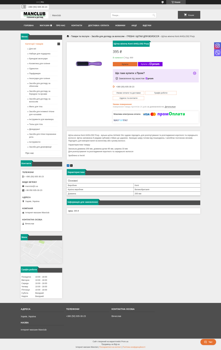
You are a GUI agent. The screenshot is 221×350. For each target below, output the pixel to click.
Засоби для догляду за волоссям (107, 36)
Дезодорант (34, 129)
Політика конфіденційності (134, 347)
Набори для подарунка (39, 53)
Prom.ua (124, 341)
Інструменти (34, 142)
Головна (29, 25)
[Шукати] (154, 15)
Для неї (32, 49)
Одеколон (33, 68)
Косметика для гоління (39, 63)
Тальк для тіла (36, 124)
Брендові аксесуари (38, 58)
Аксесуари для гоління (39, 78)
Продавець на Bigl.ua (110, 344)
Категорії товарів (34, 43)
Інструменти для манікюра (41, 119)
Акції (134, 25)
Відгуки (147, 25)
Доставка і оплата (98, 25)
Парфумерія (35, 73)
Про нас (60, 25)
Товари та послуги (80, 36)
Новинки (120, 25)
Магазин (44, 25)
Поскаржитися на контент (110, 347)
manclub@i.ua (31, 186)
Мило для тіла (35, 106)
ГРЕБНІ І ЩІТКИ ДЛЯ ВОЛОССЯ (143, 36)
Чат (208, 342)
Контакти (76, 25)
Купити (125, 64)
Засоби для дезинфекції (40, 147)
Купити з (150, 64)
